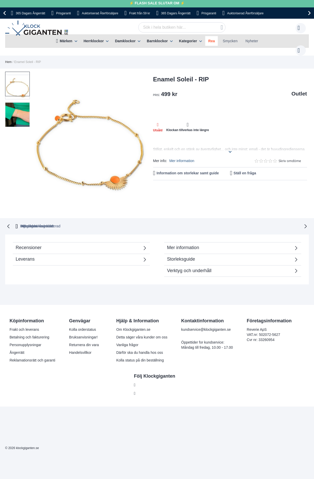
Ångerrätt (16, 342)
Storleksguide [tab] (181, 248)
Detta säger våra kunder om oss (141, 326)
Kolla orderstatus (82, 319)
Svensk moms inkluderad (176, 215)
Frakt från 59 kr (139, 13)
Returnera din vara (84, 334)
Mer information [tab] (183, 236)
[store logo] (38, 28)
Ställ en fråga (244, 168)
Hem (8, 57)
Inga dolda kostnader (230, 215)
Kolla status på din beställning (140, 349)
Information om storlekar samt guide (187, 168)
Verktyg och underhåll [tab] (189, 259)
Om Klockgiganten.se (133, 319)
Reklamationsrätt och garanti (32, 349)
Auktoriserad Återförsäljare (100, 13)
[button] (17, 105)
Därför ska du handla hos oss (139, 342)
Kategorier (188, 41)
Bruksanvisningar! (83, 326)
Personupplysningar (25, 334)
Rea (211, 41)
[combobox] (174, 27)
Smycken (230, 41)
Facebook (146, 374)
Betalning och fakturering (29, 326)
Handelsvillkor (80, 342)
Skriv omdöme (290, 156)
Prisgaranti (63, 13)
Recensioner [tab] (79, 238)
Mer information (181, 156)
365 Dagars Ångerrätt (30, 13)
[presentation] (5, 13)
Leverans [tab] (25, 248)
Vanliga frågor (127, 334)
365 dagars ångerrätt (88, 215)
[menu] (157, 41)
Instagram (146, 383)
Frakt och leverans (24, 319)
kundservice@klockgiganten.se (206, 319)
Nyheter (252, 41)
